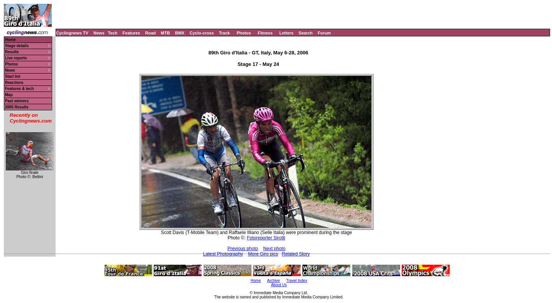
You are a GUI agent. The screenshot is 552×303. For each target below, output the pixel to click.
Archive (273, 280)
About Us (279, 285)
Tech (112, 33)
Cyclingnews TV (72, 33)
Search (306, 33)
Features (131, 33)
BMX (179, 33)
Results (12, 52)
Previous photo (242, 248)
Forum (324, 33)
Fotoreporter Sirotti (266, 238)
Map (9, 95)
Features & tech (19, 89)
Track (224, 33)
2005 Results (16, 107)
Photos (244, 33)
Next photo (274, 248)
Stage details (17, 46)
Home (10, 40)
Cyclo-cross (202, 33)
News (99, 33)
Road (150, 33)
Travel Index (296, 280)
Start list (12, 76)
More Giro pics (263, 254)
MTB (165, 33)
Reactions (14, 82)
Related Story (296, 254)
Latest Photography (223, 254)
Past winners (17, 101)
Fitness (265, 33)
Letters (286, 33)
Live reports (16, 58)
